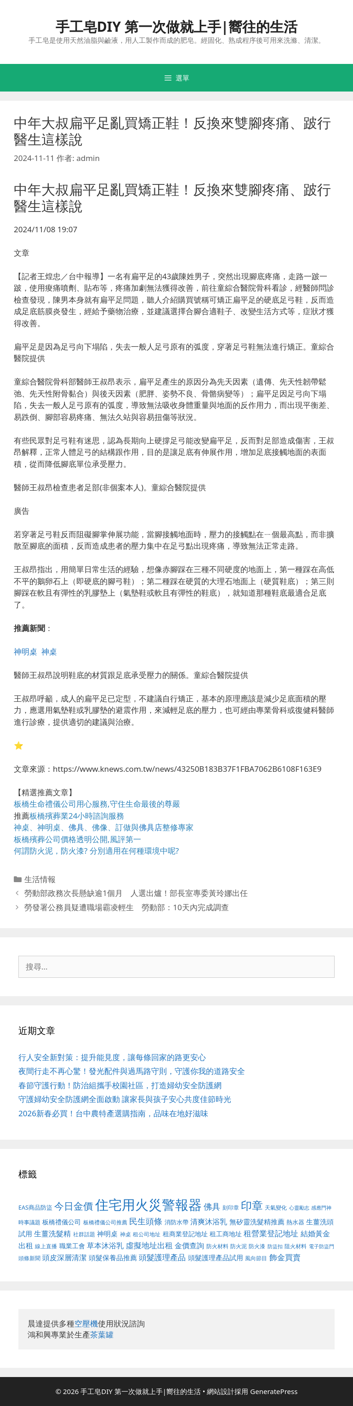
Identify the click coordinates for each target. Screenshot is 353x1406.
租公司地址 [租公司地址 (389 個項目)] (146, 1234)
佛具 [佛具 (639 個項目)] (212, 1206)
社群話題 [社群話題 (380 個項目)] (84, 1234)
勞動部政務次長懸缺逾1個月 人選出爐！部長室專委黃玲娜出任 (136, 893)
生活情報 (40, 879)
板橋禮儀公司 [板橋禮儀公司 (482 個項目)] (61, 1221)
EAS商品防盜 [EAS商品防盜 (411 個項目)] (35, 1207)
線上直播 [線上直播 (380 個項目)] (46, 1246)
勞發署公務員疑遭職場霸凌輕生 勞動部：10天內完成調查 (126, 907)
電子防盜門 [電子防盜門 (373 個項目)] (321, 1246)
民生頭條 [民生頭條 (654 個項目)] (145, 1221)
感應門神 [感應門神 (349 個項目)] (321, 1208)
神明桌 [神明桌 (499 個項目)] (107, 1233)
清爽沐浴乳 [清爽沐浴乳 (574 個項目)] (208, 1221)
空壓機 (86, 1323)
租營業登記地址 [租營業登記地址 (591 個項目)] (271, 1233)
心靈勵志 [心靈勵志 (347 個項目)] (299, 1208)
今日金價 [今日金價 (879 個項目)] (73, 1205)
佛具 (76, 827)
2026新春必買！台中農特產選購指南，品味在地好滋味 (113, 1113)
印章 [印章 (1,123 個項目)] (252, 1205)
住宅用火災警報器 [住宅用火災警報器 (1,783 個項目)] (148, 1204)
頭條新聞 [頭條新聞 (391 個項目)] (29, 1258)
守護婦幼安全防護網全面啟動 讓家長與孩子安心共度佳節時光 (124, 1099)
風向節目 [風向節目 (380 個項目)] (256, 1258)
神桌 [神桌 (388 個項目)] (125, 1234)
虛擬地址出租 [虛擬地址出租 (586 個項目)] (149, 1245)
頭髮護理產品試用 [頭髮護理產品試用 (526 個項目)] (215, 1258)
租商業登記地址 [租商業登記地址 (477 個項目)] (185, 1233)
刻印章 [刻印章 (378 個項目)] (230, 1207)
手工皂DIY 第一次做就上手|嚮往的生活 (177, 26)
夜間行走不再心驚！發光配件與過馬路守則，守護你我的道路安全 (131, 1071)
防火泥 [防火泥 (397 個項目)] (238, 1246)
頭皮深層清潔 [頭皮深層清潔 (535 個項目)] (64, 1257)
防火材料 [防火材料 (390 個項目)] (217, 1246)
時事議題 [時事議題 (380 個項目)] (29, 1222)
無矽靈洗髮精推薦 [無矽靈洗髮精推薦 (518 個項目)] (257, 1222)
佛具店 (150, 827)
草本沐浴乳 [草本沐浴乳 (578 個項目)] (105, 1245)
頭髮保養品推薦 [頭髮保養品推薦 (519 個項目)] (113, 1258)
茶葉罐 (102, 1334)
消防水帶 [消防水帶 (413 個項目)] (176, 1222)
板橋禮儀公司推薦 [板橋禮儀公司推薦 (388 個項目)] (105, 1222)
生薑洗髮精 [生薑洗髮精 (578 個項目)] (52, 1233)
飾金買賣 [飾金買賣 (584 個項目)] (285, 1257)
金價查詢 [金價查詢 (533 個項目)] (189, 1245)
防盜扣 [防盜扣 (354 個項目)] (275, 1246)
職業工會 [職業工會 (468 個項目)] (72, 1245)
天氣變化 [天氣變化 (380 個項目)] (276, 1207)
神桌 (49, 651)
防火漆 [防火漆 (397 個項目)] (257, 1246)
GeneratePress (273, 1391)
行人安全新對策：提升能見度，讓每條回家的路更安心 (112, 1057)
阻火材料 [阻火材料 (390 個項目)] (296, 1246)
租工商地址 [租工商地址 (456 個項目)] (226, 1233)
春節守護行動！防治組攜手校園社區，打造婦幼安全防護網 (120, 1085)
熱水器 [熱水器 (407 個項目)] (295, 1222)
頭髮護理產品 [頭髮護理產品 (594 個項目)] (162, 1257)
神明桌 (25, 651)
